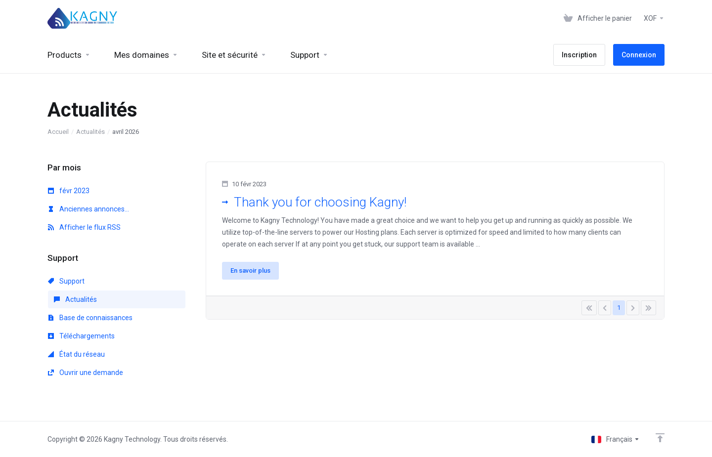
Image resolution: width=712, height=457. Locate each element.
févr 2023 (68, 191)
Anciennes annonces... (88, 209)
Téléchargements (81, 336)
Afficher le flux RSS (84, 227)
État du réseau (76, 354)
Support (66, 281)
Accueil (58, 131)
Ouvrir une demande (85, 372)
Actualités (90, 131)
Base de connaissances (90, 318)
